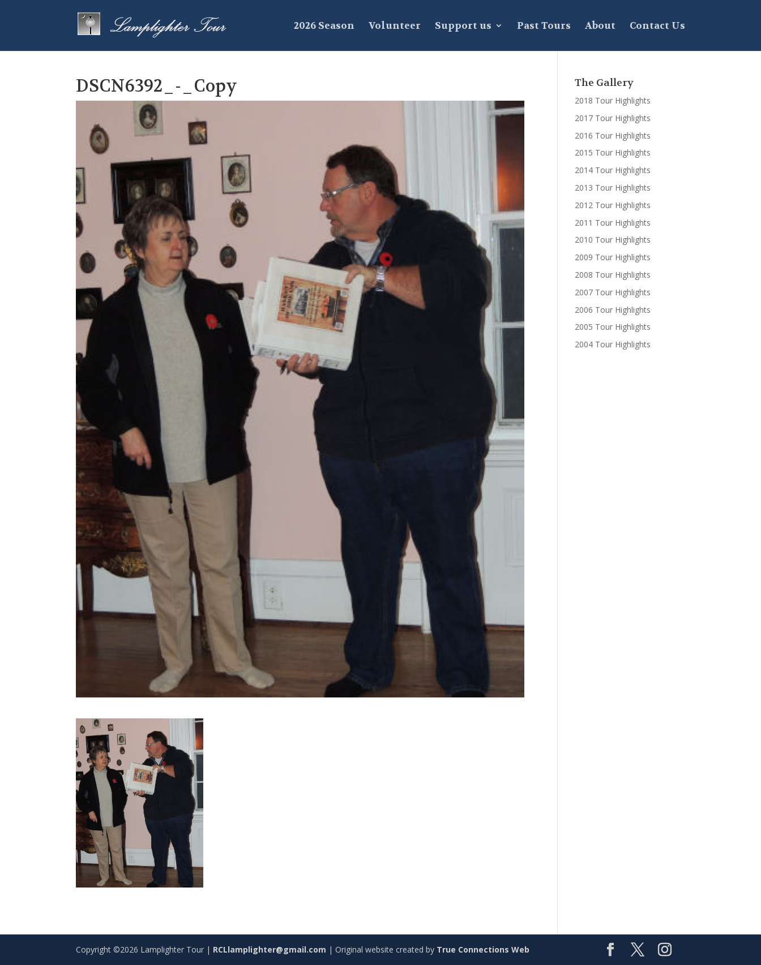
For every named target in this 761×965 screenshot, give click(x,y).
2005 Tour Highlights (613, 326)
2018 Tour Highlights (613, 100)
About (600, 26)
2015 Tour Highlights (613, 152)
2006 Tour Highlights (613, 309)
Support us (463, 26)
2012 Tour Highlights (613, 205)
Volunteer (395, 26)
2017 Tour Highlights (613, 118)
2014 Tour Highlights (613, 170)
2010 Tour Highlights (613, 239)
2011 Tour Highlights (613, 222)
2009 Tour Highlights (613, 257)
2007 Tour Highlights (613, 292)
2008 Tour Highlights (613, 274)
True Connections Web (483, 949)
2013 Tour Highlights (613, 187)
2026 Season (324, 26)
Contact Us (657, 26)
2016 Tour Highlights (613, 135)
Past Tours (544, 26)
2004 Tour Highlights (613, 344)
